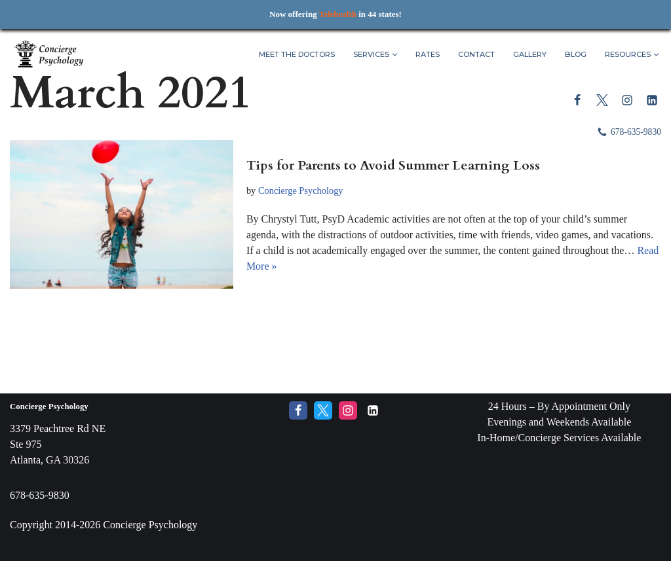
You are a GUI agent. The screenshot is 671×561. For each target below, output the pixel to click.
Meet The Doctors (297, 54)
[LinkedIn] (652, 100)
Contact (476, 54)
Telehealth (337, 14)
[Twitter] (602, 100)
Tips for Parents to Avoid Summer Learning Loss (393, 165)
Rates (427, 54)
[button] (395, 54)
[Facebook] (577, 100)
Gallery (529, 54)
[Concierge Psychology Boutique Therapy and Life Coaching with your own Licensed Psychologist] (49, 54)
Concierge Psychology (300, 190)
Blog (575, 54)
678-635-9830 (636, 132)
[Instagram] (627, 100)
